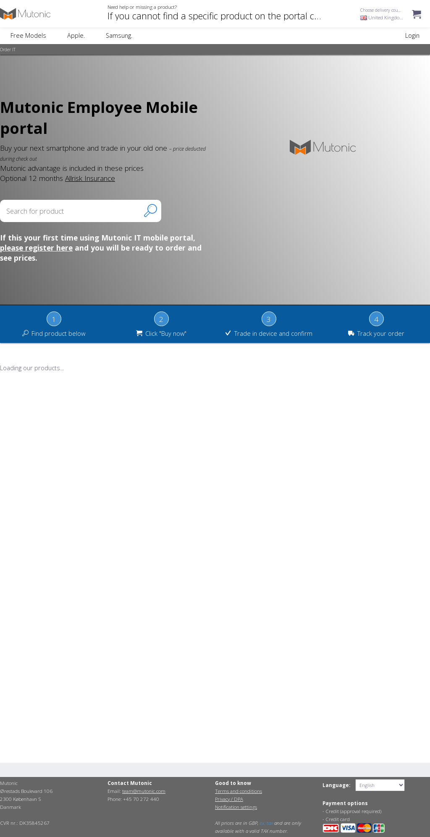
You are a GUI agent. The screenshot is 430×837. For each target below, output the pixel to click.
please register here (36, 248)
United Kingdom (382, 17)
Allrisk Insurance (90, 178)
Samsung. (119, 35)
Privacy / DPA (229, 799)
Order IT (8, 49)
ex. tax (266, 823)
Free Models (28, 35)
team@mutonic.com (143, 791)
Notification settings (236, 807)
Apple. (76, 35)
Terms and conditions (238, 791)
